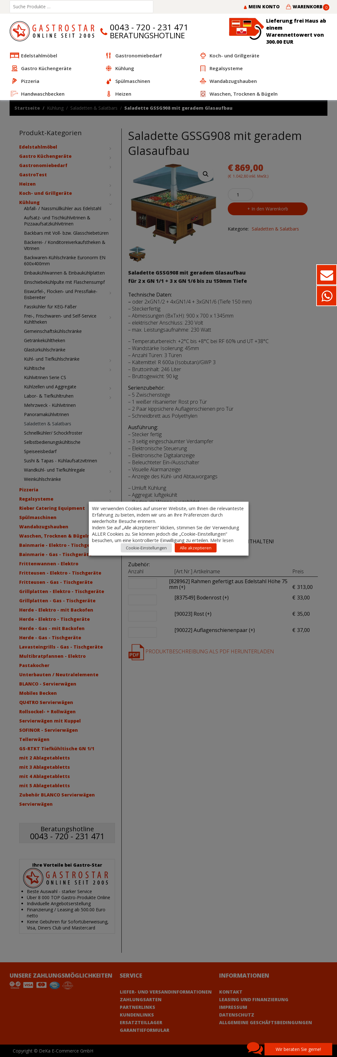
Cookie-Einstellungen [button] (146, 547)
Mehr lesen (222, 540)
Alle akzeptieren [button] (195, 547)
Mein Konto (261, 7)
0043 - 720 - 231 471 (149, 27)
